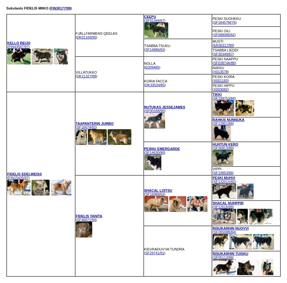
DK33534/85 (154, 85)
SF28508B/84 (224, 232)
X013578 (221, 72)
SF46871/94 (86, 220)
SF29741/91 (154, 253)
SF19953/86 (223, 173)
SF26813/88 (223, 148)
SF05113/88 (223, 257)
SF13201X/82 (224, 182)
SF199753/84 (224, 98)
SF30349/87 (223, 54)
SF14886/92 (154, 49)
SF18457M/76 (225, 22)
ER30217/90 (223, 45)
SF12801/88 (223, 123)
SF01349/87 (154, 20)
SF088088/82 (224, 35)
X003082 (221, 89)
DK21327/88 (86, 76)
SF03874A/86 (224, 63)
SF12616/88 (223, 207)
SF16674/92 (86, 127)
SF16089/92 (154, 194)
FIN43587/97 (19, 47)
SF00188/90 (154, 111)
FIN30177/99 (61, 8)
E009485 (152, 67)
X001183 (221, 80)
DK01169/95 (86, 37)
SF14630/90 (154, 152)
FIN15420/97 (19, 178)
